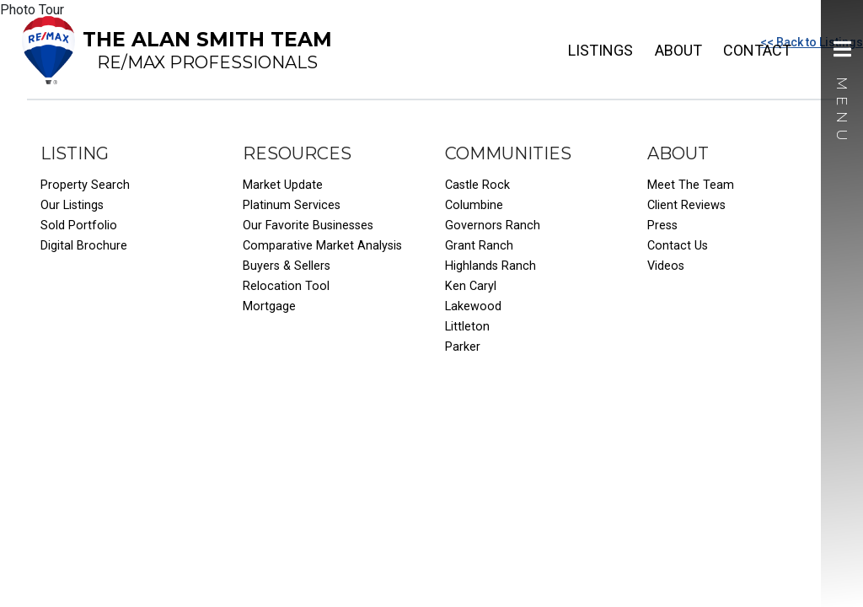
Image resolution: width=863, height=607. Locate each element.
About (678, 50)
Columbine (474, 205)
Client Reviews (686, 205)
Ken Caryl (470, 286)
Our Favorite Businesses (308, 225)
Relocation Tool (286, 286)
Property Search (85, 185)
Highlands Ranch (490, 266)
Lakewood (473, 306)
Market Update (283, 185)
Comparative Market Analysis (322, 246)
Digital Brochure (83, 246)
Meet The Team (690, 185)
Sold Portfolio (78, 225)
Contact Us (677, 246)
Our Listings (72, 205)
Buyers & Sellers (286, 266)
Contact (757, 50)
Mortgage (269, 306)
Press (662, 225)
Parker (462, 347)
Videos (665, 266)
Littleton (467, 327)
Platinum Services (291, 205)
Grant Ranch (479, 246)
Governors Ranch (492, 225)
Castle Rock (477, 185)
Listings (600, 50)
